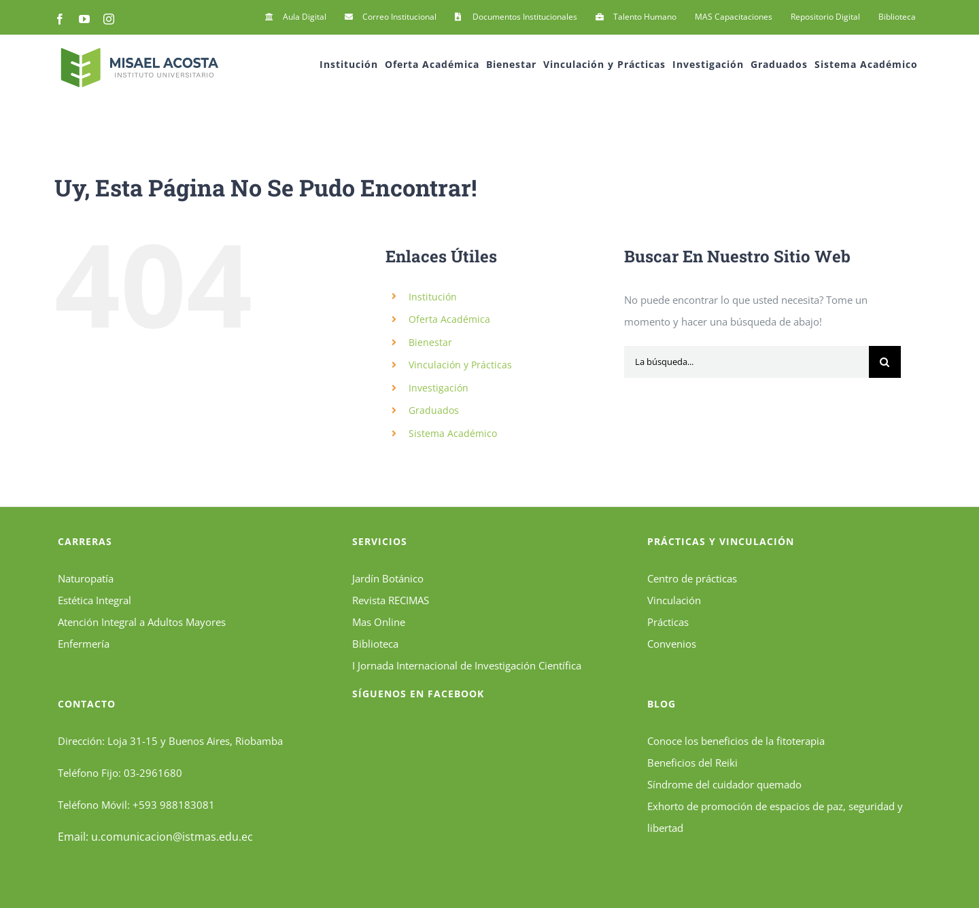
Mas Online (378, 622)
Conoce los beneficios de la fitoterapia (736, 741)
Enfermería (83, 643)
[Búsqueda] (885, 362)
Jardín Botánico (388, 578)
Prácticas (668, 622)
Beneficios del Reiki (692, 762)
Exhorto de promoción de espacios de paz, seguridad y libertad (775, 817)
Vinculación (674, 600)
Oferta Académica (449, 319)
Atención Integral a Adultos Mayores (142, 622)
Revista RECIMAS (390, 600)
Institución (433, 296)
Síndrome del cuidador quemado (724, 784)
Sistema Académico (453, 433)
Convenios (671, 643)
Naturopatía (86, 578)
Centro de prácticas (692, 578)
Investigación (438, 387)
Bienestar (430, 342)
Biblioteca (375, 643)
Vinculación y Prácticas (460, 364)
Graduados (434, 410)
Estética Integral (94, 600)
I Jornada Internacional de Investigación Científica (466, 665)
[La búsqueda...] (746, 362)
